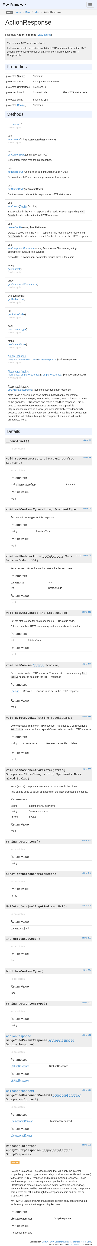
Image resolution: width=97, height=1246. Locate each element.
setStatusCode (16, 189)
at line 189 (86, 938)
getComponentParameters (22, 284)
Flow (28, 12)
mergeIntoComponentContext (24, 374)
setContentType (16, 154)
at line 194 (86, 970)
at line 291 (86, 1145)
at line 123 (86, 664)
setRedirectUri (16, 171)
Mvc (37, 12)
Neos (18, 12)
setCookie (13, 206)
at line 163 (86, 840)
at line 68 (87, 458)
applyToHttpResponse (20, 389)
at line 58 (87, 440)
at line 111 (86, 612)
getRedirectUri (16, 299)
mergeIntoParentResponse (22, 359)
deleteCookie (15, 227)
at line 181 (86, 905)
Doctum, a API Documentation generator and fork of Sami (66, 1242)
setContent (14, 139)
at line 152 (86, 769)
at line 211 (86, 1035)
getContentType (16, 344)
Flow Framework (14, 4)
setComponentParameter (21, 248)
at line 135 (86, 717)
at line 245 (86, 1090)
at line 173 (86, 873)
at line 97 (87, 555)
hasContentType (17, 329)
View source (44, 34)
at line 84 (87, 508)
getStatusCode (16, 314)
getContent (14, 269)
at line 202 (86, 1003)
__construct (14, 124)
